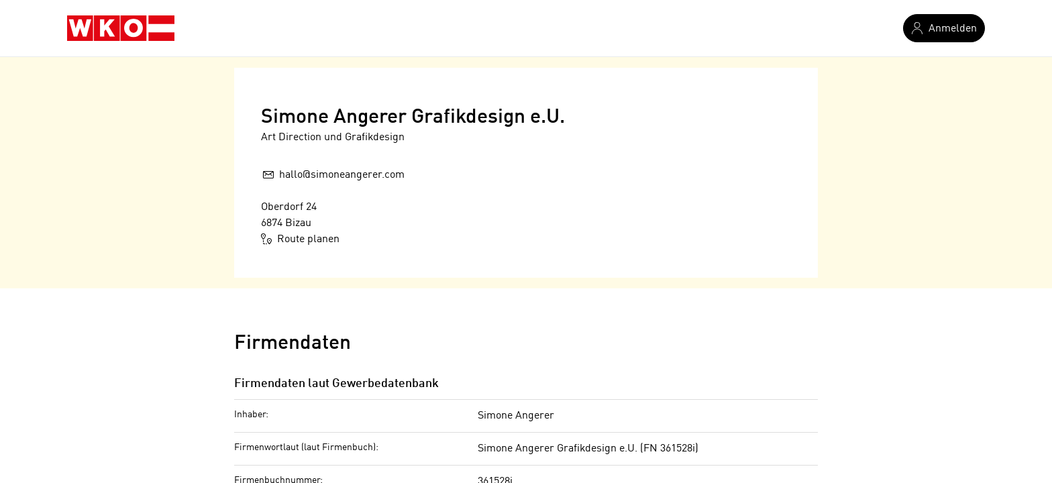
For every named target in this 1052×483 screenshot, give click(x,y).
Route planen (301, 239)
